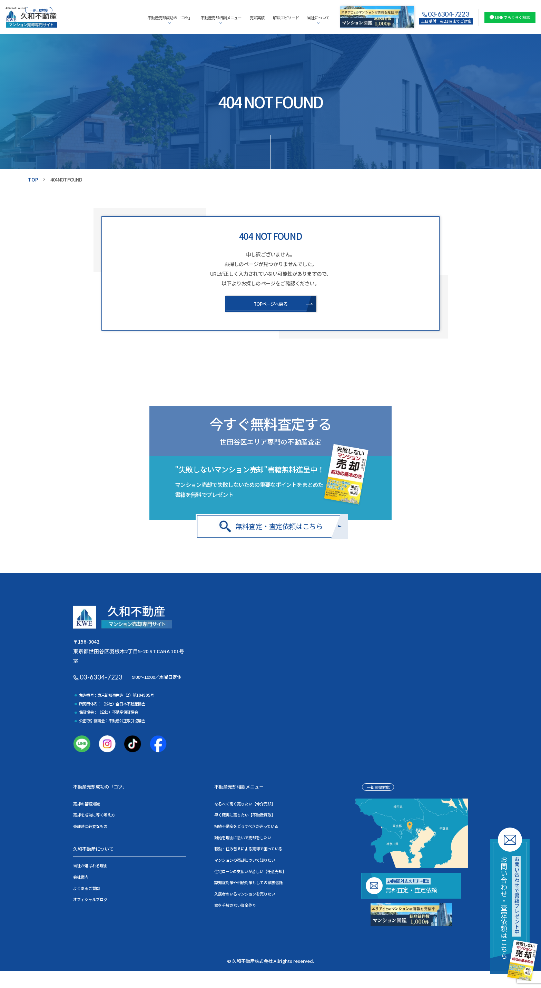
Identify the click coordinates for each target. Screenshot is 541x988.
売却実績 (257, 17)
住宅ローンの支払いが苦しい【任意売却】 (250, 872)
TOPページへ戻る (270, 304)
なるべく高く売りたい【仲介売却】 (244, 805)
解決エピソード (286, 17)
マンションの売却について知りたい (244, 861)
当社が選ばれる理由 (90, 867)
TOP (33, 179)
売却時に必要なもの (90, 828)
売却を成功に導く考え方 (94, 816)
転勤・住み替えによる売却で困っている (248, 850)
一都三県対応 (378, 788)
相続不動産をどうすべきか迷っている (246, 828)
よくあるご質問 (86, 889)
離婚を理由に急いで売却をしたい (242, 839)
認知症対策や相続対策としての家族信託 (248, 884)
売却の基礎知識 (86, 805)
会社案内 (80, 878)
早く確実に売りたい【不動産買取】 (244, 816)
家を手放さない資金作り (235, 906)
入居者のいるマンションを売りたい (244, 895)
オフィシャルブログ (90, 901)
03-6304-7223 (448, 14)
